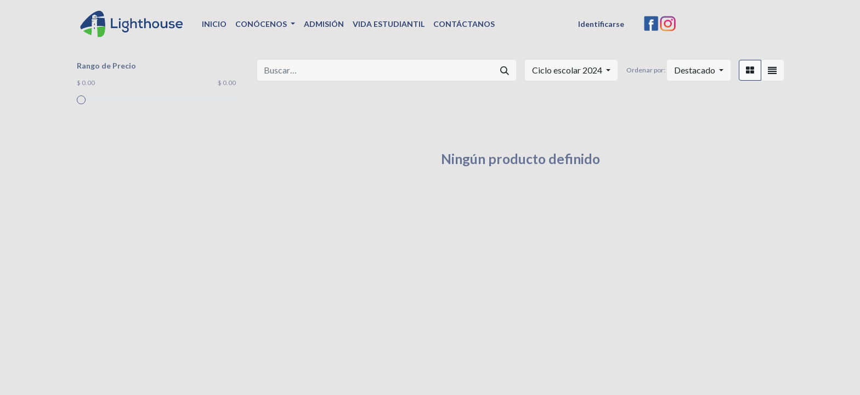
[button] (699, 70)
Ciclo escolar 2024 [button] (568, 70)
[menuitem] (214, 24)
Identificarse (601, 24)
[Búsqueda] (504, 70)
